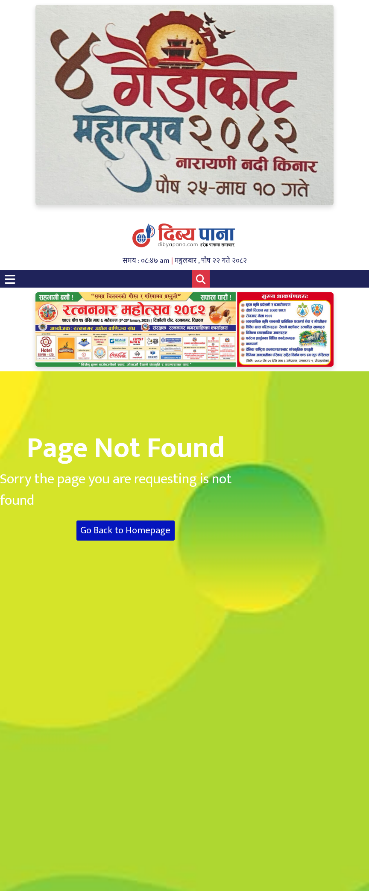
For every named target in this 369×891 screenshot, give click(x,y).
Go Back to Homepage (125, 530)
